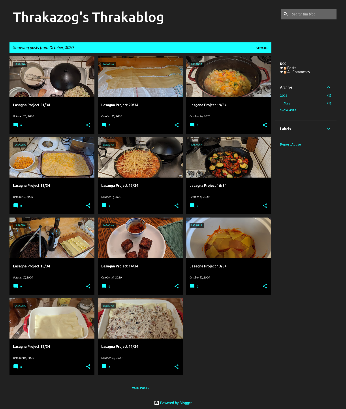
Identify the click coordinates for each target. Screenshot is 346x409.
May (287, 103)
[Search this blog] (313, 14)
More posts (140, 387)
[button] (88, 125)
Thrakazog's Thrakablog (88, 17)
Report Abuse (290, 144)
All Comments (297, 72)
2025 (283, 96)
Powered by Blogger (173, 403)
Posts (290, 68)
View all (262, 48)
